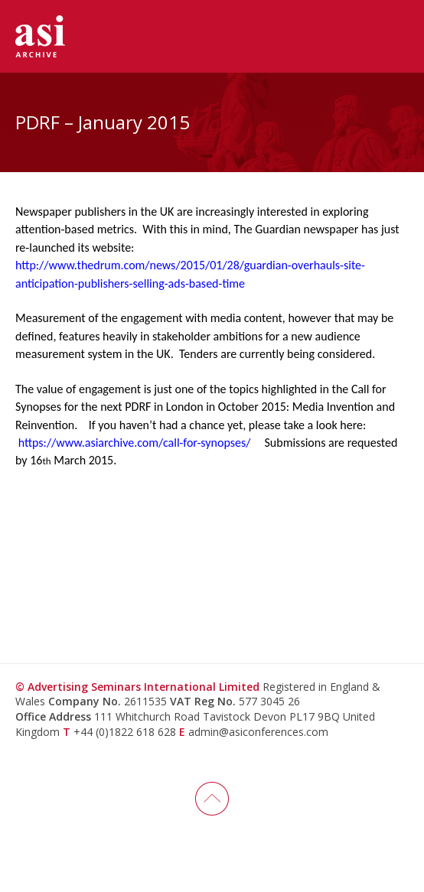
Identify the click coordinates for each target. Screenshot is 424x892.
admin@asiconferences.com (258, 731)
